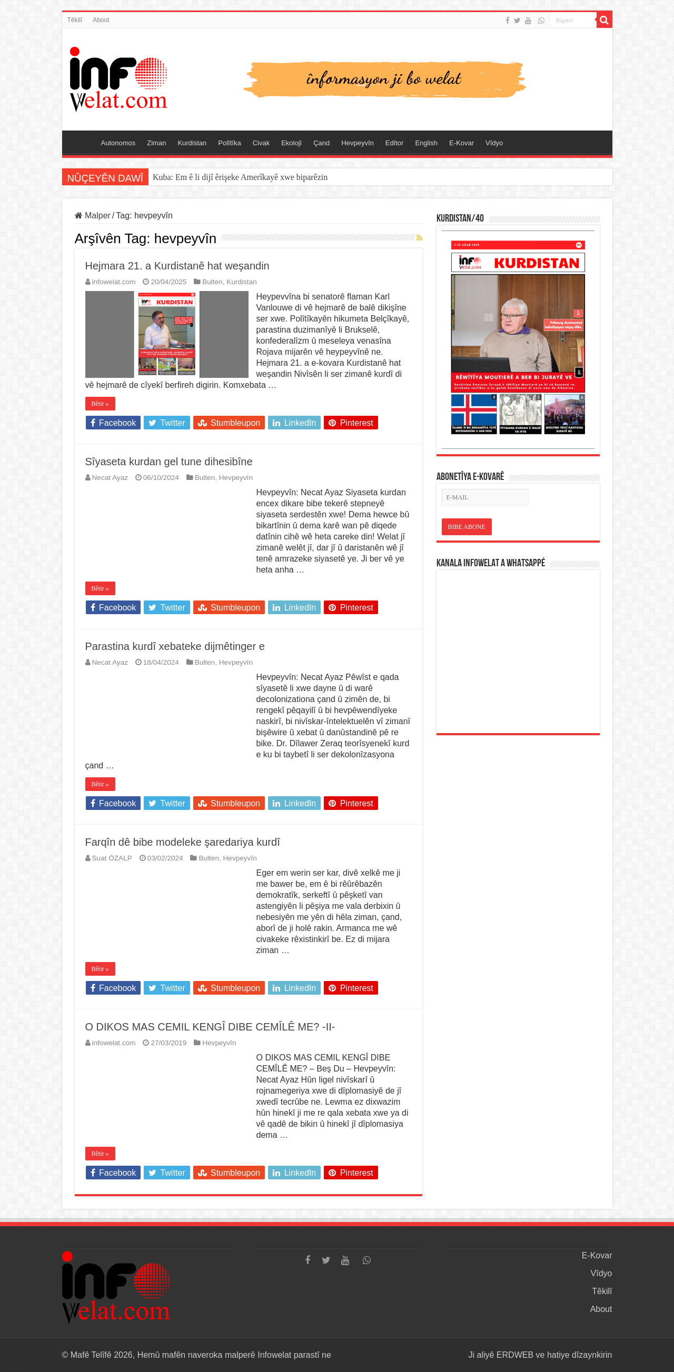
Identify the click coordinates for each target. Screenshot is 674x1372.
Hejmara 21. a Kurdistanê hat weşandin (177, 266)
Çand (321, 143)
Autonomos (118, 143)
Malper (93, 215)
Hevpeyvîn (357, 143)
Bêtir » (100, 403)
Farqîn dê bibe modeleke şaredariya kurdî (182, 842)
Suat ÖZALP (112, 858)
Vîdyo (494, 143)
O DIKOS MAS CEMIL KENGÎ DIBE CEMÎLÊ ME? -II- (210, 1027)
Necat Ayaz (110, 478)
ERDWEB (515, 1354)
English (426, 143)
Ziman (156, 143)
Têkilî (75, 20)
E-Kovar (461, 143)
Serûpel (81, 142)
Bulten (212, 282)
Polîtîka (229, 143)
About (101, 20)
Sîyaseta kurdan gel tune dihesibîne (169, 461)
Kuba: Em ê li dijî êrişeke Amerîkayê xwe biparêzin (240, 177)
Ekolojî (291, 143)
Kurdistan (191, 143)
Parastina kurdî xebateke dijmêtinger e (175, 646)
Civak (261, 143)
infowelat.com (114, 282)
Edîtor (394, 143)
